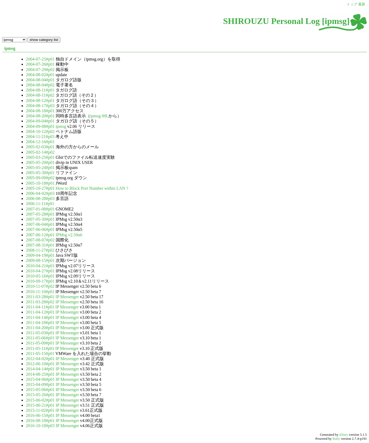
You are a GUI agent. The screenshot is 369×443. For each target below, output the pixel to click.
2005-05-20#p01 (41, 162)
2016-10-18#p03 (41, 425)
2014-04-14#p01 (41, 369)
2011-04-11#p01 (40, 307)
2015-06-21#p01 (41, 405)
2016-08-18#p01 (41, 420)
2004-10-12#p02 (41, 131)
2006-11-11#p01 (40, 203)
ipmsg (9, 48)
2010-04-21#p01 (41, 265)
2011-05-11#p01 (40, 348)
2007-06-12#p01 (41, 235)
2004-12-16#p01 (40, 141)
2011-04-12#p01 (40, 312)
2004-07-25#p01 (41, 59)
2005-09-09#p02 (41, 177)
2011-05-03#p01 (40, 333)
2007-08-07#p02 (41, 240)
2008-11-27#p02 (40, 250)
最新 (361, 4)
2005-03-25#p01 (41, 157)
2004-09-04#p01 (41, 121)
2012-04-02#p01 (41, 358)
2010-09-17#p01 (41, 281)
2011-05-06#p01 (40, 338)
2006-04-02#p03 (41, 193)
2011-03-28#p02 (40, 302)
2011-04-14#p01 (40, 317)
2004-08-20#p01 (41, 116)
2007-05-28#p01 (41, 214)
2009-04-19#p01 (41, 255)
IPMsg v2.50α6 (69, 235)
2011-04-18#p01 (40, 322)
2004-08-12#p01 (41, 100)
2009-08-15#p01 (41, 260)
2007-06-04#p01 (41, 224)
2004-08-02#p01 (41, 74)
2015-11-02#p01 (40, 410)
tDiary (343, 435)
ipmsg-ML (99, 116)
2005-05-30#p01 (41, 172)
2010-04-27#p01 (41, 271)
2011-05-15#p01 (40, 353)
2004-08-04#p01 (41, 80)
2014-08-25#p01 (41, 374)
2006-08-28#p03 (41, 198)
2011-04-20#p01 (40, 327)
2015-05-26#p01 (41, 394)
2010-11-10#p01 (40, 291)
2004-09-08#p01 (41, 126)
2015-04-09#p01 (41, 384)
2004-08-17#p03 (41, 105)
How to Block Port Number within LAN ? (92, 188)
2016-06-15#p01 (41, 415)
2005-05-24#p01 (41, 167)
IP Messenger (67, 296)
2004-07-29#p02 (41, 69)
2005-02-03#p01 (41, 147)
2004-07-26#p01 (41, 64)
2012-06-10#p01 (41, 363)
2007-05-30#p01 (41, 219)
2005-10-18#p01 (41, 183)
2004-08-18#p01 (41, 110)
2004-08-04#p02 (41, 85)
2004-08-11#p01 (40, 90)
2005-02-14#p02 (40, 152)
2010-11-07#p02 (40, 286)
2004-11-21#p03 (40, 136)
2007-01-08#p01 (41, 209)
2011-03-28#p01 (40, 296)
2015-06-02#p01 (41, 400)
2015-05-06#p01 (41, 389)
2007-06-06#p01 (41, 229)
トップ (352, 4)
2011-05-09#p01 (40, 343)
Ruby (336, 439)
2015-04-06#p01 (41, 379)
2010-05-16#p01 (41, 276)
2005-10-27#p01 (41, 188)
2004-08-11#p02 (40, 95)
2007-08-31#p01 (41, 245)
